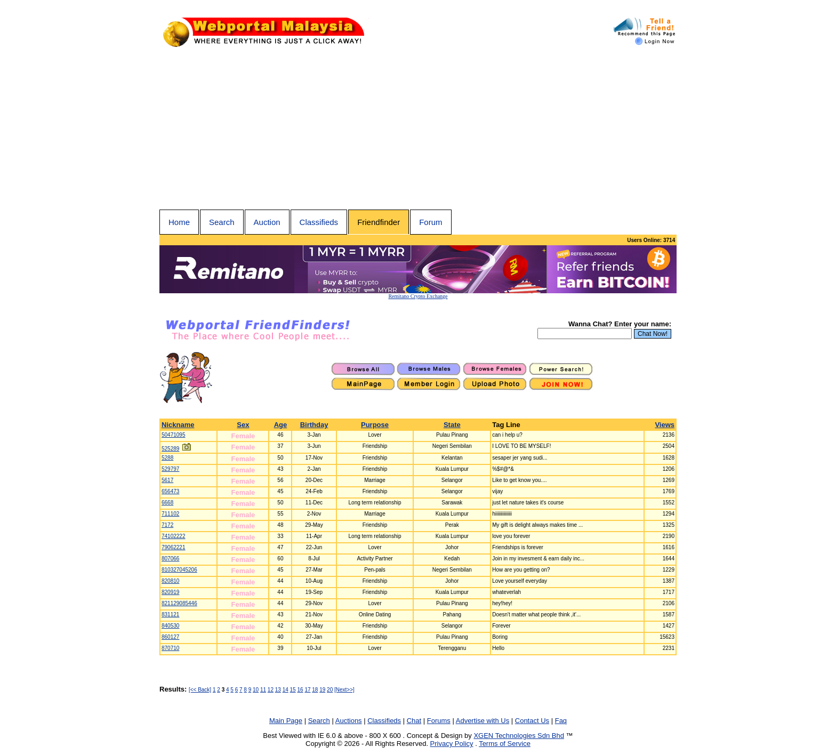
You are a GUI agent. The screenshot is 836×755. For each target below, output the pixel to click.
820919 (170, 592)
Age (280, 425)
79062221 (174, 547)
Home (179, 222)
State (452, 425)
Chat (414, 721)
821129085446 (179, 603)
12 (271, 690)
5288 (167, 458)
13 (278, 690)
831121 (170, 614)
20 (330, 690)
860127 (170, 637)
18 (315, 690)
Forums (439, 721)
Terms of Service (504, 744)
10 (256, 690)
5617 (167, 480)
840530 (170, 626)
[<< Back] (200, 690)
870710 (170, 648)
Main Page (285, 721)
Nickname (178, 425)
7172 (167, 525)
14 (285, 690)
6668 (167, 502)
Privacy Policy (451, 744)
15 (293, 690)
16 (300, 690)
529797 (170, 469)
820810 (170, 581)
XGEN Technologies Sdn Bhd (518, 736)
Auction (267, 222)
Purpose (375, 425)
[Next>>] (344, 690)
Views (664, 425)
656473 (170, 491)
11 (263, 690)
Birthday (314, 425)
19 (322, 690)
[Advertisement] (418, 129)
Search (222, 222)
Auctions (348, 721)
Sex (243, 425)
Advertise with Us (482, 721)
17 (307, 690)
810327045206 (179, 570)
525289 (170, 449)
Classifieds (319, 222)
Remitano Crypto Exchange (417, 296)
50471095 (174, 435)
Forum (430, 222)
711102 (170, 514)
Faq (561, 721)
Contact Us (532, 721)
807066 (170, 558)
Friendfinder (378, 222)
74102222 (174, 536)
